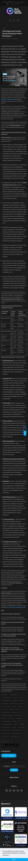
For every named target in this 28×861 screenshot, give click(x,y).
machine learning (5, 736)
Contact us (22, 2)
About (18, 2)
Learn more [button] (6, 855)
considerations (5, 709)
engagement (19, 718)
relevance (14, 727)
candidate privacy (5, 733)
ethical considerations (16, 730)
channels (14, 721)
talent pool (21, 700)
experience (8, 706)
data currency (18, 709)
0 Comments (5, 751)
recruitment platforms (6, 697)
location (14, 706)
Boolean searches (19, 715)
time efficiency (5, 703)
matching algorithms (15, 736)
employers (15, 697)
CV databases (4, 694)
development (22, 724)
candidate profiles (13, 694)
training (15, 724)
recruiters (21, 697)
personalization (11, 718)
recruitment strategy (6, 721)
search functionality (22, 727)
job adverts (14, 700)
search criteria (22, 703)
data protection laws (6, 712)
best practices (15, 712)
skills (3, 706)
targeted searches (13, 703)
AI (25, 733)
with (4, 2)
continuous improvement (7, 724)
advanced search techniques (7, 715)
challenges (20, 706)
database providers (5, 727)
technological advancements (17, 733)
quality (11, 709)
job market (4, 718)
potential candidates (6, 700)
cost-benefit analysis (6, 730)
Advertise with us (12, 2)
